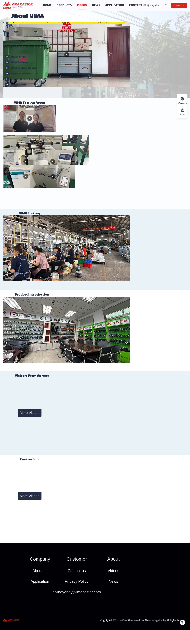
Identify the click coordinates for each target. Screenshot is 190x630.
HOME (47, 5)
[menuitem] (47, 5)
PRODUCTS (64, 5)
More (133, 5)
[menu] (94, 5)
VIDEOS (82, 5)
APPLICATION (114, 5)
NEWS (96, 5)
